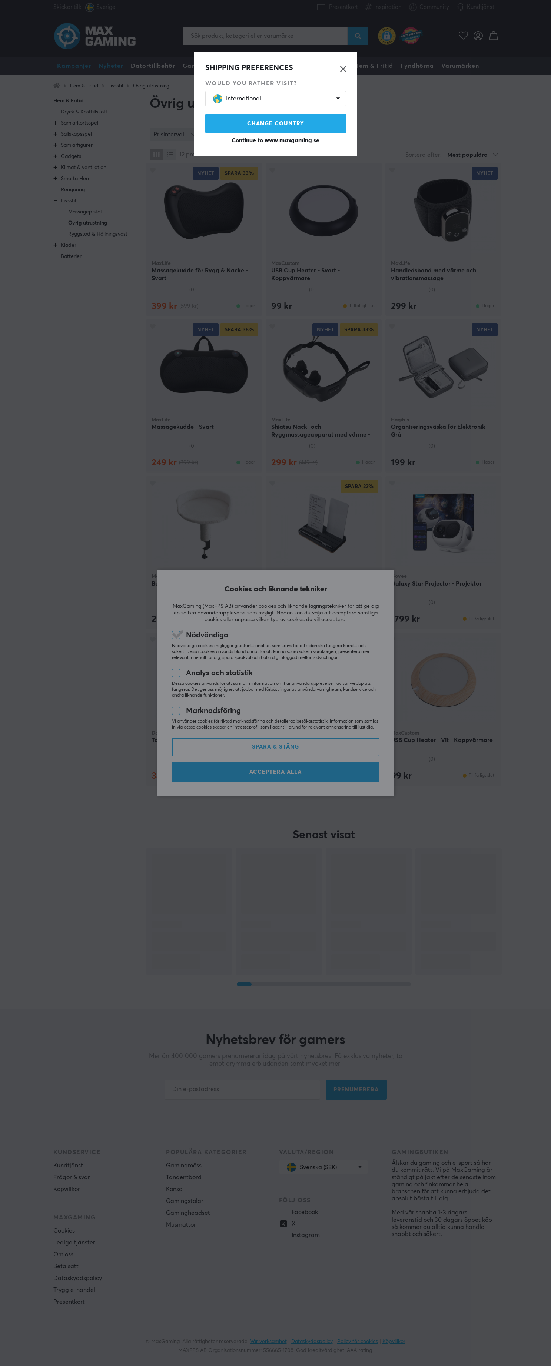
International (237, 98)
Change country (275, 123)
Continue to (275, 140)
